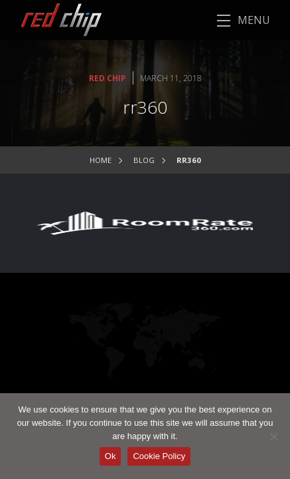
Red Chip (107, 78)
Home (100, 160)
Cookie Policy (159, 456)
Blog (144, 160)
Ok (110, 456)
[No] (273, 436)
